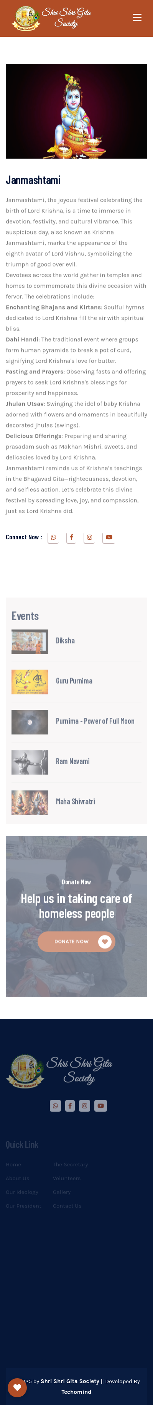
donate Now (83, 958)
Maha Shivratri (75, 817)
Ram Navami (73, 776)
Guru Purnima (74, 696)
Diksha (65, 656)
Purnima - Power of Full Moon (95, 736)
